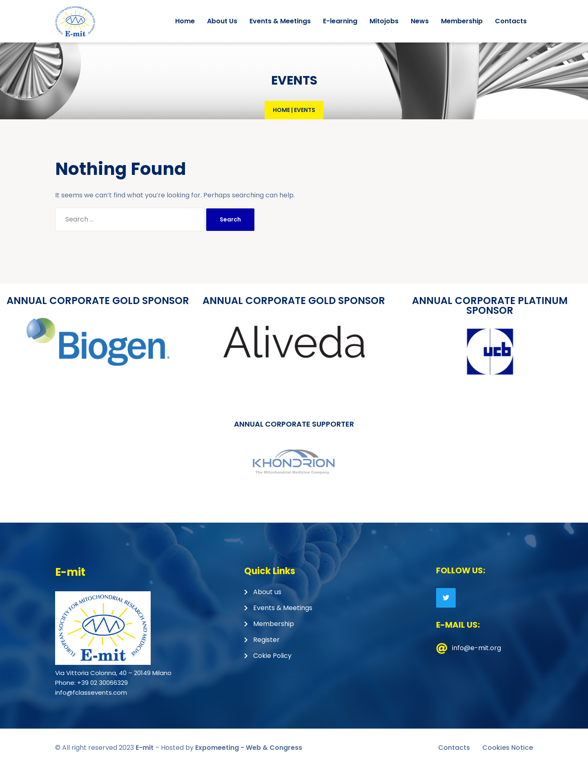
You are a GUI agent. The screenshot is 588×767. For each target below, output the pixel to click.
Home (281, 110)
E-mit (145, 747)
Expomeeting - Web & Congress (248, 747)
